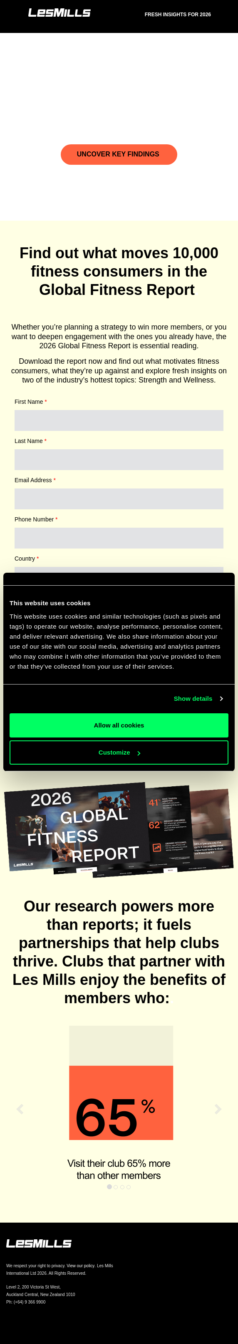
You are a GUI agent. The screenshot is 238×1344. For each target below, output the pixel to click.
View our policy (80, 1265)
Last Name (31, 441)
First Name (31, 401)
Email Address (35, 480)
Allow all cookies (119, 725)
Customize (119, 752)
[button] (18, 1110)
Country (27, 558)
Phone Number (36, 519)
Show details (193, 698)
